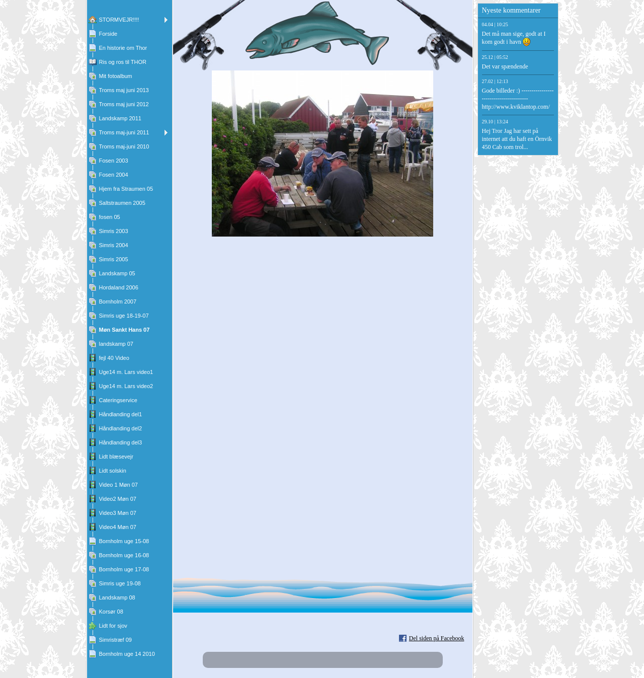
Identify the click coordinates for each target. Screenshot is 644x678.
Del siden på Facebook (436, 638)
